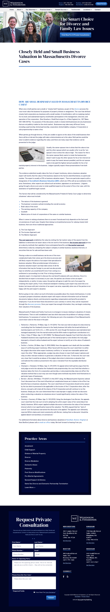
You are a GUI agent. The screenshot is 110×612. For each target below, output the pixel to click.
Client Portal (101, 4)
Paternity (28, 468)
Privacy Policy (86, 596)
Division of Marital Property (35, 453)
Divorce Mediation (32, 461)
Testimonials (75, 9)
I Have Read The (45, 592)
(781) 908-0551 (69, 4)
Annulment (29, 446)
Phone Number (18, 550)
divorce (77, 109)
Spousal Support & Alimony (35, 480)
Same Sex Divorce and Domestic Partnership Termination (46, 484)
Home (12, 9)
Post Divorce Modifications (35, 472)
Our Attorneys (30, 9)
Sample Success (61, 9)
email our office (44, 422)
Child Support (30, 450)
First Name (16, 542)
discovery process (34, 304)
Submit (51, 598)
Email (37, 550)
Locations (86, 9)
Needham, (70, 420)
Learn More (29, 487)
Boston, (76, 420)
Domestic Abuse (31, 465)
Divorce (28, 457)
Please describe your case (22, 575)
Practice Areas (45, 9)
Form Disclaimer (50, 592)
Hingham (83, 420)
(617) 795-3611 (68, 3)
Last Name (38, 542)
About (19, 9)
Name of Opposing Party (21, 558)
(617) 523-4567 (86, 3)
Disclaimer (78, 596)
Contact (97, 9)
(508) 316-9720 (88, 4)
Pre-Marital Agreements (34, 476)
